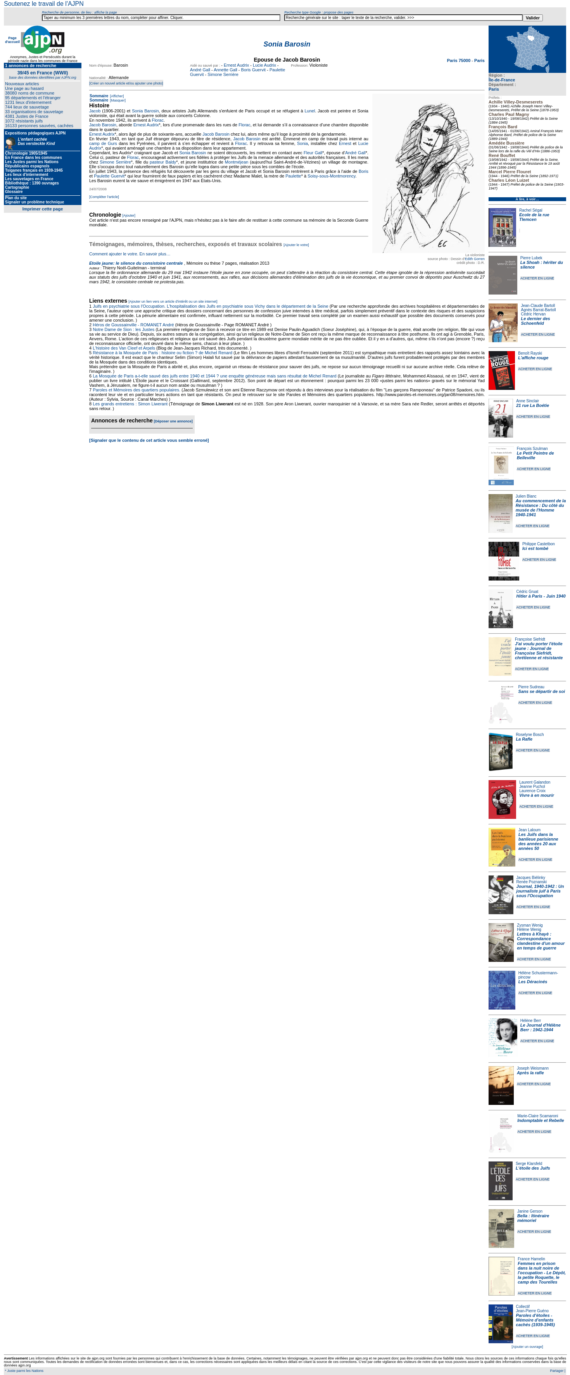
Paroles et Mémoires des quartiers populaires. (136, 390)
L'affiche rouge (533, 357)
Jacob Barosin (102, 124)
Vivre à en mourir (536, 795)
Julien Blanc (526, 496)
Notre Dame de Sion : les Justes (123, 329)
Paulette (293, 176)
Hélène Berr (530, 1020)
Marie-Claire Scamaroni (537, 1116)
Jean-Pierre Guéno (532, 1311)
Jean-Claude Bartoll (538, 305)
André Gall (200, 69)
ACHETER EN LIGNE (537, 278)
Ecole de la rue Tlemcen (534, 217)
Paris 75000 (459, 60)
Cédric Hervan (533, 314)
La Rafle (524, 739)
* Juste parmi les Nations (23, 1371)
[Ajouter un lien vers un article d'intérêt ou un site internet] (172, 301)
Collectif (523, 1306)
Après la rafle (530, 1072)
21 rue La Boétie (532, 405)
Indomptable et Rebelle (540, 1120)
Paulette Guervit (109, 176)
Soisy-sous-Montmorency (331, 176)
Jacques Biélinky (530, 877)
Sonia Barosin (145, 111)
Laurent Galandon (534, 782)
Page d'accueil (12, 40)
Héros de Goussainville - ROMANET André (133, 324)
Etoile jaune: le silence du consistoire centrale (136, 263)
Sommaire (99, 96)
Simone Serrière (222, 74)
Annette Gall (225, 69)
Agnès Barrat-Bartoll (538, 310)
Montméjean (237, 162)
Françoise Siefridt (530, 639)
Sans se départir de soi (541, 691)
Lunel (309, 111)
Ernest (345, 143)
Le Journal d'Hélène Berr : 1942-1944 (540, 1027)
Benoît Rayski (530, 353)
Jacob (94, 111)
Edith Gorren (475, 259)
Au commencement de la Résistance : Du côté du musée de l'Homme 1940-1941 (541, 507)
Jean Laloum (529, 830)
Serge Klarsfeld (529, 1163)
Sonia (302, 143)
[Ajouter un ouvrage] (527, 1347)
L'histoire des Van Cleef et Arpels (124, 348)
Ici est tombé (535, 548)
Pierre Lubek (531, 258)
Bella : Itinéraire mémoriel (533, 1218)
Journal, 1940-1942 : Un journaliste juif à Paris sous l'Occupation (540, 891)
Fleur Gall (313, 152)
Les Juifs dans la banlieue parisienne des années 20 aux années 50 (538, 841)
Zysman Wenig (530, 925)
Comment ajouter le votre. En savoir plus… (130, 254)
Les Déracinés (533, 981)
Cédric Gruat (527, 591)
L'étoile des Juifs (533, 1168)
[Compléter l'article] (104, 197)
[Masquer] (117, 100)
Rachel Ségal (530, 210)
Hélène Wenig (529, 929)
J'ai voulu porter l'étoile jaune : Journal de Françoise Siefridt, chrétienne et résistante (539, 650)
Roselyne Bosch (530, 734)
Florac (158, 120)
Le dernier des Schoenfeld (535, 321)
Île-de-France (502, 80)
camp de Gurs (103, 143)
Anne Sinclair (527, 401)
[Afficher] (116, 96)
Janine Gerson (529, 1211)
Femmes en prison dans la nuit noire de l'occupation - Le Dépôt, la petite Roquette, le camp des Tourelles (542, 1272)
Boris (363, 171)
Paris (494, 89)
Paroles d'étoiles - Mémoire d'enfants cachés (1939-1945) (535, 1320)
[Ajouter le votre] (296, 245)
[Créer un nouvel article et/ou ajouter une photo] (126, 83)
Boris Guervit (253, 69)
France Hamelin (531, 1259)
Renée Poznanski (531, 882)
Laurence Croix (532, 791)
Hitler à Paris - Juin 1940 (540, 596)
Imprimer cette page (42, 209)
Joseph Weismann (533, 1068)
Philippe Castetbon (538, 544)
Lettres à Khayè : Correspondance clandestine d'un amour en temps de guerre (541, 941)
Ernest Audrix (236, 65)
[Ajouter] (129, 215)
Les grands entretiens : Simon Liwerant (130, 403)
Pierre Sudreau (531, 687)
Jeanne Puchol (532, 786)
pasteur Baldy (163, 162)
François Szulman (532, 448)
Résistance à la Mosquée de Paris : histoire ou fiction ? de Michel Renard (162, 352)
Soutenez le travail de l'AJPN (44, 3)
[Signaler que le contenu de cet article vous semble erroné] (149, 440)
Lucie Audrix (264, 65)
